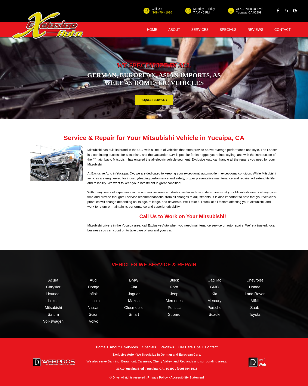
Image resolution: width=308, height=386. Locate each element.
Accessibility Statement (187, 377)
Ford (174, 287)
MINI (255, 301)
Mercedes (174, 301)
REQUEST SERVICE (154, 99)
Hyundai (53, 294)
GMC (214, 287)
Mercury (214, 301)
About (174, 29)
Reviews (255, 29)
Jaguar (134, 294)
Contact (282, 29)
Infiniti (94, 294)
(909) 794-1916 (162, 12)
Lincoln (93, 301)
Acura (53, 280)
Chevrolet (254, 280)
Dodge (93, 287)
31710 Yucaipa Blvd (249, 8)
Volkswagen (53, 321)
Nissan (93, 308)
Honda (254, 287)
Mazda (134, 301)
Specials (228, 29)
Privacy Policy (158, 377)
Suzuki (214, 314)
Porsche (214, 308)
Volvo (93, 321)
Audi (93, 280)
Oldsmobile (134, 308)
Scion (93, 314)
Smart (134, 314)
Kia (214, 294)
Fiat (134, 287)
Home (152, 29)
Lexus (53, 301)
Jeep (174, 294)
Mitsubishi (53, 308)
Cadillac (214, 280)
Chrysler (53, 287)
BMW (134, 280)
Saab (254, 308)
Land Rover (255, 294)
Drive (116, 377)
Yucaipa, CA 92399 (249, 12)
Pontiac (174, 308)
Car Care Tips (189, 347)
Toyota (254, 314)
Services (200, 29)
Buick (174, 280)
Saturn (53, 314)
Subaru (174, 314)
